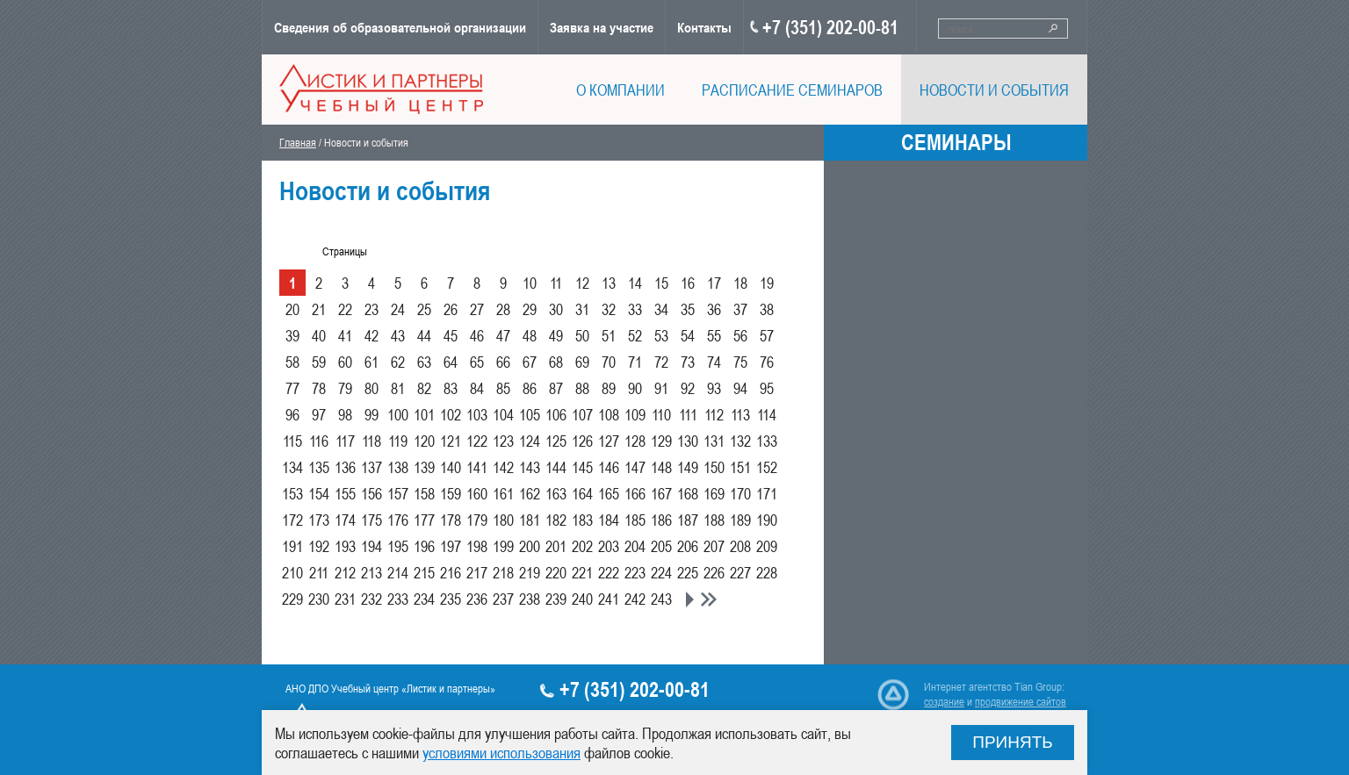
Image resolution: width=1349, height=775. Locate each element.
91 (661, 388)
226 (714, 572)
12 (582, 282)
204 (635, 546)
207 (714, 546)
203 (608, 546)
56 (740, 335)
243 (661, 598)
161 (503, 493)
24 (398, 309)
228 (766, 572)
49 (556, 335)
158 (424, 493)
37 (740, 309)
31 (582, 309)
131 (714, 440)
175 (371, 519)
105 (529, 414)
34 (661, 309)
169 (714, 493)
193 (345, 546)
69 (582, 361)
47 (503, 335)
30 (556, 309)
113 (740, 414)
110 (661, 414)
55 (714, 335)
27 (477, 309)
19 (767, 282)
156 (371, 493)
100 (397, 414)
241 (608, 598)
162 (529, 493)
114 (766, 414)
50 (582, 335)
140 (450, 467)
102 (450, 414)
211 (318, 572)
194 (371, 546)
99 (371, 414)
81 (398, 388)
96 (292, 414)
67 (530, 361)
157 (397, 493)
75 (740, 361)
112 (714, 414)
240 (582, 598)
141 (476, 467)
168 (687, 493)
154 (318, 493)
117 (345, 440)
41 (345, 335)
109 (635, 414)
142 (503, 467)
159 (450, 493)
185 (635, 519)
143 (529, 467)
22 (345, 309)
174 (345, 519)
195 (397, 546)
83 (451, 388)
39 (292, 335)
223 (635, 572)
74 (714, 361)
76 (767, 361)
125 (555, 440)
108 (608, 414)
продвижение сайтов (1020, 701)
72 (661, 361)
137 (371, 467)
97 (319, 414)
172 (292, 519)
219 (529, 572)
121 (450, 440)
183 (582, 519)
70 (609, 361)
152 (766, 467)
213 (371, 572)
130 (687, 440)
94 (740, 388)
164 (582, 493)
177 (424, 519)
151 (740, 467)
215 (424, 572)
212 (345, 572)
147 (635, 467)
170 (740, 493)
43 (398, 335)
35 (688, 309)
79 (345, 388)
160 (476, 493)
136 (345, 467)
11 (556, 282)
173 (318, 519)
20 (292, 309)
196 (424, 546)
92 (688, 388)
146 (608, 467)
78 (319, 388)
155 (345, 493)
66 (503, 361)
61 (371, 361)
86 (530, 388)
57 (767, 335)
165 (608, 493)
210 (292, 572)
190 (766, 519)
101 (424, 414)
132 (740, 440)
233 (397, 598)
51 (609, 335)
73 (688, 361)
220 (555, 572)
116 (318, 440)
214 (397, 572)
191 (292, 546)
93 (714, 388)
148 (661, 467)
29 (530, 309)
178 (450, 519)
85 (503, 388)
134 (292, 467)
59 (319, 361)
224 (661, 572)
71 (635, 361)
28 (503, 309)
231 (345, 598)
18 (740, 282)
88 (582, 388)
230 (318, 598)
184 (608, 519)
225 (687, 572)
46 (477, 335)
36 (714, 309)
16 (688, 282)
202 (582, 546)
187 (687, 519)
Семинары (956, 142)
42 (371, 335)
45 (451, 335)
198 (476, 546)
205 (661, 546)
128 (635, 440)
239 (555, 598)
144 (555, 467)
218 (503, 572)
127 (608, 440)
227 (740, 572)
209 (766, 546)
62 (398, 361)
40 (319, 335)
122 (476, 440)
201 (555, 546)
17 (714, 282)
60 (345, 361)
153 (292, 493)
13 (609, 282)
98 (345, 414)
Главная (297, 142)
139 (424, 467)
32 (609, 309)
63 (424, 361)
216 (450, 572)
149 (687, 467)
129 (661, 440)
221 (582, 572)
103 (476, 414)
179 (476, 519)
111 (688, 414)
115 (292, 440)
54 (688, 335)
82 (424, 388)
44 (424, 335)
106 (555, 414)
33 (635, 309)
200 (529, 546)
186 (661, 519)
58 (292, 361)
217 (476, 572)
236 (476, 598)
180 (503, 519)
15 (661, 282)
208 (740, 546)
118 (371, 440)
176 (397, 519)
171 (766, 493)
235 (450, 598)
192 (318, 546)
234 (424, 598)
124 (529, 440)
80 (371, 388)
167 (661, 493)
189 (740, 519)
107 (582, 414)
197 (450, 546)
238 (529, 598)
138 (397, 467)
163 (555, 493)
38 (767, 309)
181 (529, 519)
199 (503, 546)
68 (556, 361)
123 (503, 440)
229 (292, 598)
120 (424, 440)
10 (530, 282)
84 (477, 388)
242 (635, 598)
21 (319, 309)
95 (767, 388)
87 (556, 388)
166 (635, 493)
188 (714, 519)
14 (635, 282)
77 (292, 388)
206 (687, 546)
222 (608, 572)
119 (398, 440)
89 (609, 388)
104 (503, 414)
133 (766, 440)
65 (477, 361)
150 (714, 467)
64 (451, 361)
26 (451, 309)
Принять (1012, 742)
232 (371, 598)
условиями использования (501, 752)
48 (530, 335)
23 (371, 309)
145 (582, 467)
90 (635, 388)
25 (424, 309)
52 (635, 335)
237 (503, 598)
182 (555, 519)
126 (582, 440)
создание (944, 701)
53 (661, 335)
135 (318, 467)
